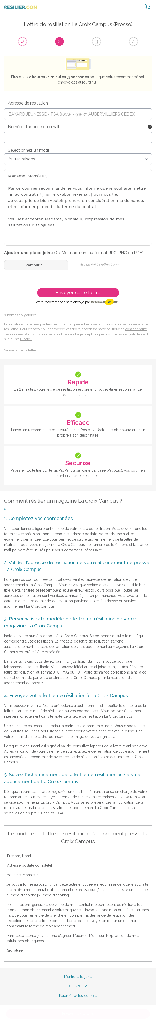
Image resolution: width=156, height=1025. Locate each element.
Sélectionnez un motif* (29, 150)
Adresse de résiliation (28, 103)
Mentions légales (78, 977)
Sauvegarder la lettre (20, 350)
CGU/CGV (78, 986)
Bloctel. (26, 339)
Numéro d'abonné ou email (33, 126)
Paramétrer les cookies (78, 995)
